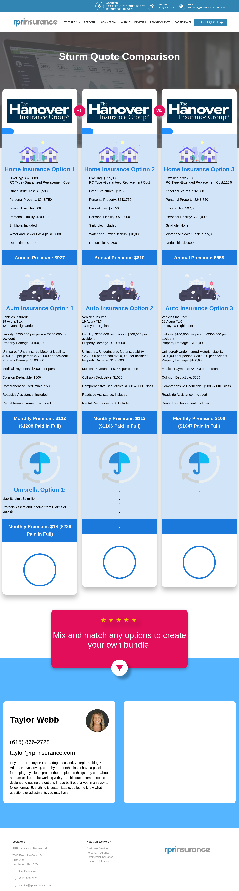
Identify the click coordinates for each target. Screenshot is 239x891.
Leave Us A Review (98, 861)
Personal (90, 22)
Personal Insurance (98, 852)
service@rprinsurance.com (206, 7)
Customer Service (97, 848)
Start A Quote (210, 22)
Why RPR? (72, 22)
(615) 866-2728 (166, 7)
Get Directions (27, 871)
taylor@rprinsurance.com (42, 753)
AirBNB (125, 22)
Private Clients (160, 22)
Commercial (109, 22)
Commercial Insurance (100, 857)
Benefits (140, 22)
